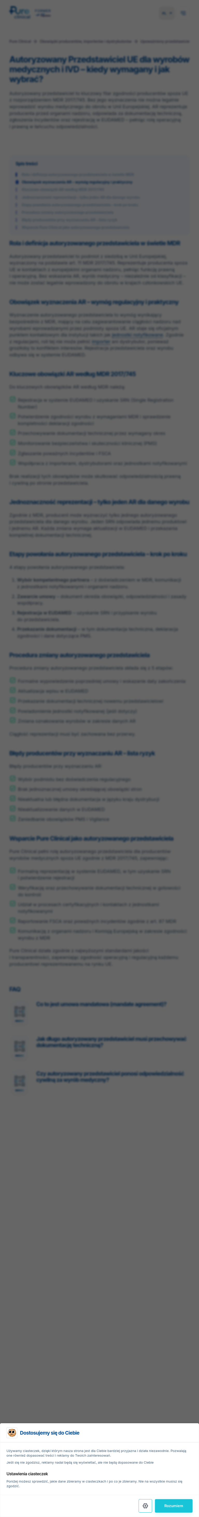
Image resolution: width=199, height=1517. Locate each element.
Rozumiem (173, 1506)
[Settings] (145, 1506)
